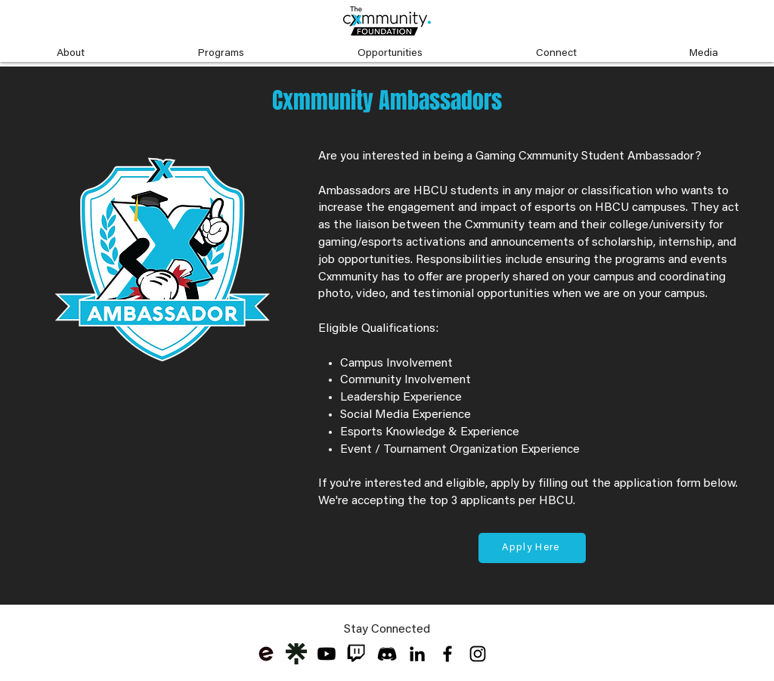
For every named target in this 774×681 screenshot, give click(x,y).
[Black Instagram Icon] (477, 653)
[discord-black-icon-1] (387, 653)
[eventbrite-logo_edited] (266, 653)
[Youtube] (326, 653)
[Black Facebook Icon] (447, 653)
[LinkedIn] (417, 653)
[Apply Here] (532, 548)
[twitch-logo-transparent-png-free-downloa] (356, 653)
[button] (70, 47)
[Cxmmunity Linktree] (296, 653)
